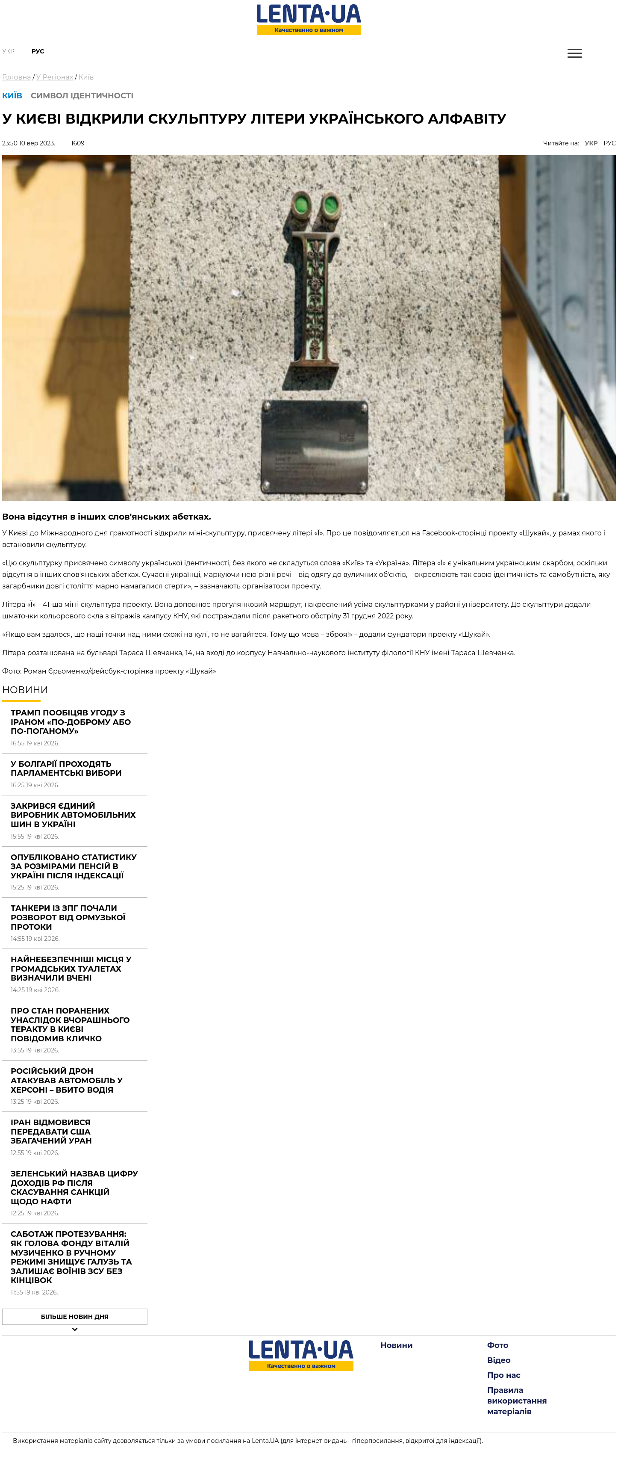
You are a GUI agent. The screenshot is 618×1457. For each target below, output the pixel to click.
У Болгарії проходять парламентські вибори (66, 769)
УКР (591, 143)
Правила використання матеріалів (517, 1401)
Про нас (504, 1375)
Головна (16, 77)
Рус (38, 51)
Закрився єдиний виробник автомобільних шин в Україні (73, 815)
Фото (498, 1345)
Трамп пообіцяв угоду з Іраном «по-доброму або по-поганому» (71, 722)
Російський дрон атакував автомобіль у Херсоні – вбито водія (67, 1080)
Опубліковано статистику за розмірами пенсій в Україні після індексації (74, 867)
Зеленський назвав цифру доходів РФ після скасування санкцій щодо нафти (74, 1187)
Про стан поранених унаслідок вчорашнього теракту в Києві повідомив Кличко (70, 1024)
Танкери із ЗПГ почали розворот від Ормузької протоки (68, 917)
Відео (499, 1360)
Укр (8, 51)
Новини (396, 1345)
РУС (609, 143)
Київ (86, 77)
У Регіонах (55, 77)
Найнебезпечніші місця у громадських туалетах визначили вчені (71, 969)
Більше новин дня (75, 1317)
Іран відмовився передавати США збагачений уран (51, 1132)
